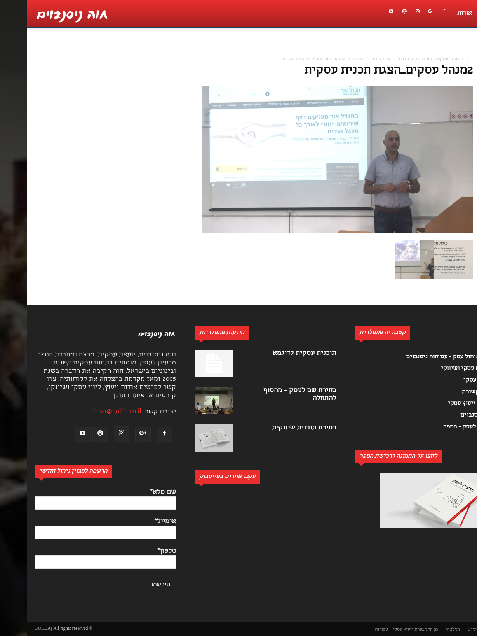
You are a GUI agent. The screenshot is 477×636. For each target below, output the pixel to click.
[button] (467, 49)
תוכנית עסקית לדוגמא (277, 353)
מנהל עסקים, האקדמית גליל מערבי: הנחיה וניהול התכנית (379, 59)
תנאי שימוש (451, 629)
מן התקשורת (399, 629)
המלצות (425, 629)
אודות (437, 14)
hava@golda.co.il (90, 412)
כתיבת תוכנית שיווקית (277, 428)
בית (442, 59)
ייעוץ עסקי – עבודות (367, 629)
